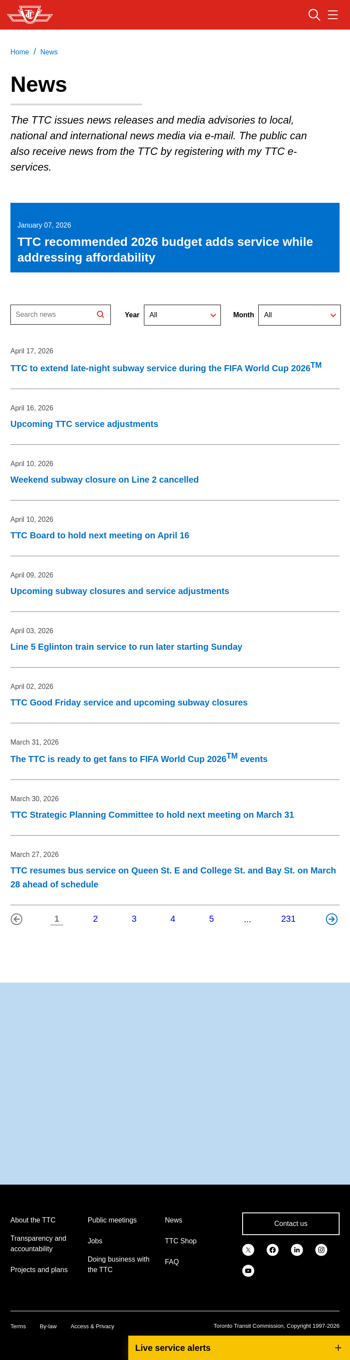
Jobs (95, 1241)
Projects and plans (39, 1269)
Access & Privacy (92, 1326)
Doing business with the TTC (119, 1264)
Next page (334, 922)
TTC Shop (181, 1241)
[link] (248, 1249)
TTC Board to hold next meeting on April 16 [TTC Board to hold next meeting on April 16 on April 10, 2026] (100, 535)
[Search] (60, 315)
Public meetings (112, 1220)
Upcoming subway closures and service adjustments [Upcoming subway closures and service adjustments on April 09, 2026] (120, 591)
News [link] (49, 52)
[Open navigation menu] (332, 15)
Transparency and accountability (38, 1244)
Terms (18, 1326)
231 (288, 918)
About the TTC (33, 1220)
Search (101, 315)
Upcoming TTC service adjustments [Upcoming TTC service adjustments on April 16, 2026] (84, 424)
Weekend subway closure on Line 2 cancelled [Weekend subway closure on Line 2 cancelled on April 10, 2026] (104, 479)
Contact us (290, 1223)
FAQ (172, 1262)
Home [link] (19, 52)
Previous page (18, 922)
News (173, 1220)
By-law (48, 1326)
